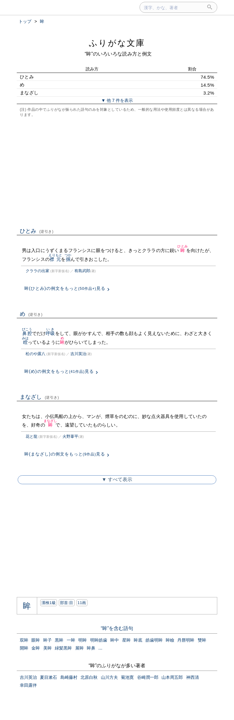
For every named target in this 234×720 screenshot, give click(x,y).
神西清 (192, 677)
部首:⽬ (66, 602)
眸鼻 (91, 648)
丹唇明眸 (185, 640)
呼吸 (50, 333)
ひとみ (37, 231)
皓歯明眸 (154, 640)
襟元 (55, 259)
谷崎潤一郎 (147, 677)
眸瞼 (170, 640)
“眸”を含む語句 (117, 628)
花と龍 (31, 436)
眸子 (47, 640)
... (100, 647)
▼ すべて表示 (117, 479)
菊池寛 (127, 677)
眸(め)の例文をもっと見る (59, 371)
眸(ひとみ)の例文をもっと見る (64, 288)
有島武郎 (82, 270)
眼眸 (35, 640)
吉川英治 (78, 353)
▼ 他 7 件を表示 (117, 100)
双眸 (24, 640)
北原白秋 (89, 677)
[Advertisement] (117, 171)
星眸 (126, 640)
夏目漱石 (48, 677)
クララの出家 (37, 270)
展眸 (79, 648)
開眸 (24, 648)
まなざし (39, 397)
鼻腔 (27, 333)
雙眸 (202, 640)
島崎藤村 (68, 677)
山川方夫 (109, 677)
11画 (82, 602)
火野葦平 (70, 436)
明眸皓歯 (98, 640)
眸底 (138, 640)
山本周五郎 (172, 677)
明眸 (82, 640)
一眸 (71, 640)
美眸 (47, 648)
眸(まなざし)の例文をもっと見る (64, 454)
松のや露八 (35, 353)
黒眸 (59, 640)
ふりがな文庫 (117, 43)
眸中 (114, 640)
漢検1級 (48, 602)
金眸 (35, 648)
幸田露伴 (28, 685)
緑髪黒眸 (63, 648)
